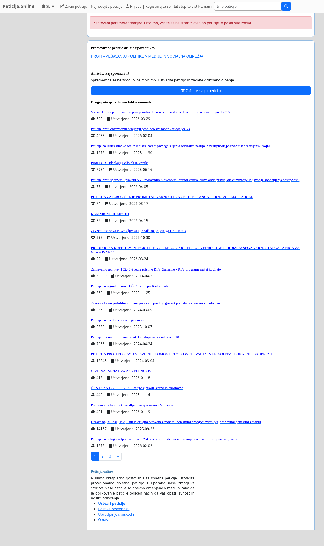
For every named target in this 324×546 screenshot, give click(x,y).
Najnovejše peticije (106, 6)
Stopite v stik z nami (193, 6)
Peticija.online (18, 6)
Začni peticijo (73, 6)
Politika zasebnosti (113, 508)
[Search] (248, 6)
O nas (103, 519)
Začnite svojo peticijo (201, 90)
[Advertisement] (43, 80)
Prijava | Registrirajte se (148, 6)
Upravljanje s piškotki (116, 514)
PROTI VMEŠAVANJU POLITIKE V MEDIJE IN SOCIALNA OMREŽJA (147, 56)
